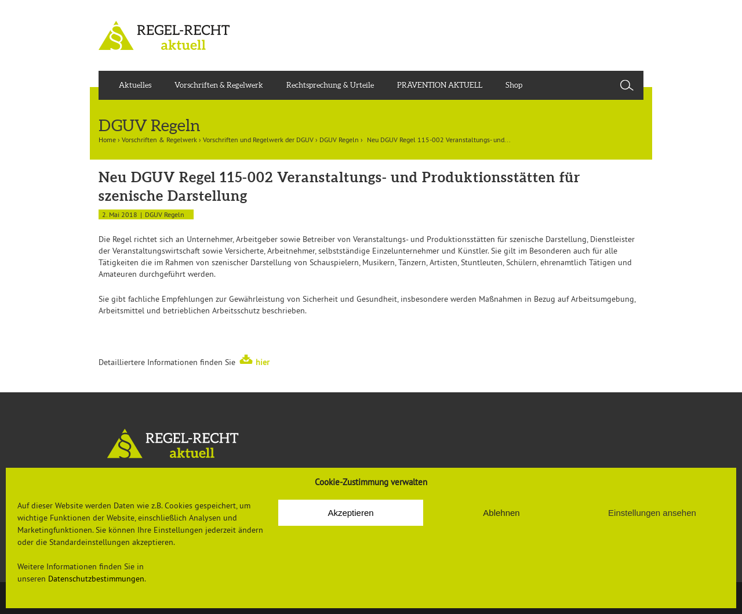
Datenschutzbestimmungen (96, 578)
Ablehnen (501, 513)
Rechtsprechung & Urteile (330, 85)
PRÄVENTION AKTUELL (439, 85)
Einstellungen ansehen (652, 513)
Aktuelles (135, 85)
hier (263, 362)
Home (107, 139)
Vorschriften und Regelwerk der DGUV (258, 139)
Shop (513, 85)
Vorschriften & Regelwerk (218, 85)
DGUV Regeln (339, 139)
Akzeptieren (350, 513)
